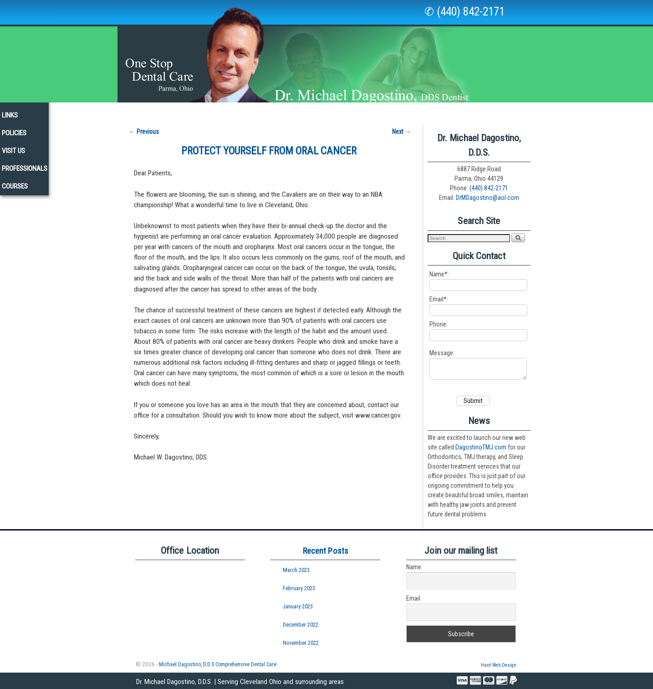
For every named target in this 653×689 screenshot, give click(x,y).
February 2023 (299, 587)
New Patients (284, 111)
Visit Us (459, 111)
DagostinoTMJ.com (480, 446)
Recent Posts (325, 550)
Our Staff (127, 111)
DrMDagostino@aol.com (487, 193)
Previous (144, 127)
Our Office (174, 113)
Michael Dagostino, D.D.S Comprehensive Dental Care (217, 664)
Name (413, 566)
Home (88, 111)
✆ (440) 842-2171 (464, 11)
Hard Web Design (498, 665)
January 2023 (298, 605)
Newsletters (340, 111)
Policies (420, 111)
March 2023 (296, 569)
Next (401, 127)
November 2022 (301, 642)
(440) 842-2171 (488, 183)
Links (384, 111)
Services (228, 113)
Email (413, 598)
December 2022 (300, 624)
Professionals (509, 111)
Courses (560, 111)
